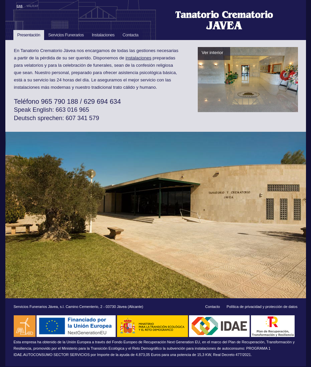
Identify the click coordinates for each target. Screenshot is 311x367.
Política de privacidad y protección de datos (261, 307)
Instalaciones (103, 34)
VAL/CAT (32, 6)
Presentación (28, 34)
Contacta (130, 34)
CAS (20, 6)
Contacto (212, 307)
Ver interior (212, 52)
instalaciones (138, 57)
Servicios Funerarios (66, 34)
